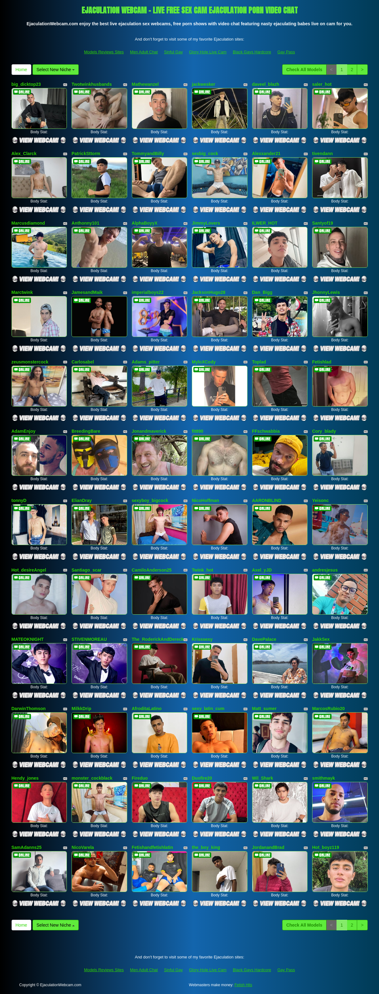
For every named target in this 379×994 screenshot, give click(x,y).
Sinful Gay (173, 52)
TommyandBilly (148, 153)
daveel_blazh (265, 84)
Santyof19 (322, 223)
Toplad (259, 361)
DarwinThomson (29, 708)
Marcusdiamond (28, 223)
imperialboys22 (148, 292)
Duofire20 (202, 778)
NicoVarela (83, 847)
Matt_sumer (264, 708)
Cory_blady (324, 431)
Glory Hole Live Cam (208, 52)
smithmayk (323, 778)
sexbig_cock (205, 153)
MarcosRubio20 (328, 708)
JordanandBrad (268, 847)
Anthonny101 (85, 223)
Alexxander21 (266, 153)
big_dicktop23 (26, 84)
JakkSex (321, 639)
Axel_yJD (262, 570)
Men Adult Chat (144, 52)
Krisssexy (202, 639)
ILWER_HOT (265, 223)
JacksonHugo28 (208, 292)
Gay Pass (286, 52)
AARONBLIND (267, 500)
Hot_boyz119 (325, 847)
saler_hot (322, 84)
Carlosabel (83, 361)
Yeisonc (320, 500)
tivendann (322, 153)
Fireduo (140, 778)
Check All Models (304, 69)
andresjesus (325, 570)
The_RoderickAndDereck (158, 639)
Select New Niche (56, 69)
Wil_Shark (262, 778)
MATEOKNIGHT (28, 639)
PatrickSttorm (86, 153)
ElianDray (82, 500)
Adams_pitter (146, 361)
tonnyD (19, 500)
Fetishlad (321, 361)
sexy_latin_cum (208, 708)
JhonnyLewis (326, 292)
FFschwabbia (266, 431)
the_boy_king (206, 847)
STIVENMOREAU (89, 639)
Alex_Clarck (24, 153)
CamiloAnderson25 (152, 570)
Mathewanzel (145, 84)
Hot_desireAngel (29, 570)
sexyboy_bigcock (150, 500)
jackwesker (203, 84)
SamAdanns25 (27, 847)
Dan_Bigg (262, 292)
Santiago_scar (87, 570)
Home (21, 69)
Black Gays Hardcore (252, 52)
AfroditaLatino (147, 708)
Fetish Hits (243, 985)
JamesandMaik (87, 292)
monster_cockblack (92, 778)
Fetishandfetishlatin (152, 847)
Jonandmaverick (149, 431)
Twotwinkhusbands (92, 84)
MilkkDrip (81, 708)
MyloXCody (204, 361)
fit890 (197, 431)
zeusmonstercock (30, 361)
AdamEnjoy (24, 431)
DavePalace (264, 639)
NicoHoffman (205, 500)
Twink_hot (202, 570)
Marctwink (22, 292)
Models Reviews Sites (104, 52)
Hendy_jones (25, 778)
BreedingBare (86, 431)
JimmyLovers (206, 223)
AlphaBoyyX (144, 223)
